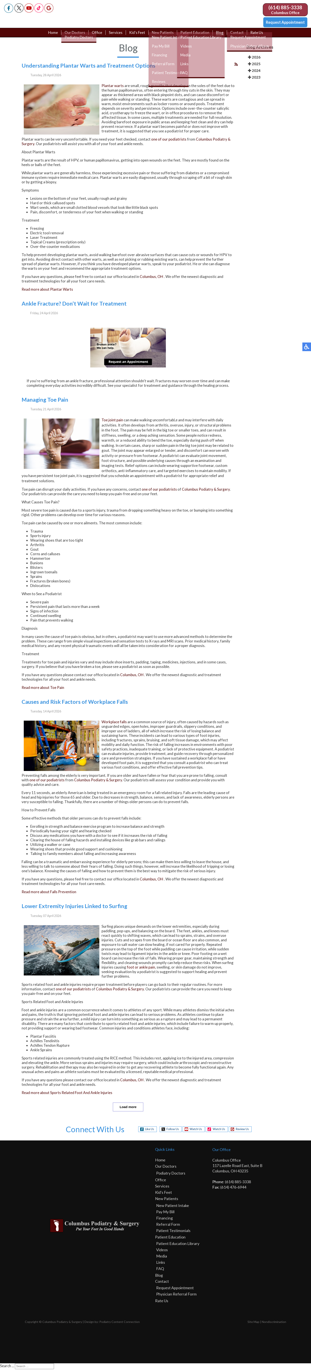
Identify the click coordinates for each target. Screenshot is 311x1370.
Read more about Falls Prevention (49, 893)
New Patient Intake (172, 1206)
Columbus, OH (151, 277)
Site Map (253, 1322)
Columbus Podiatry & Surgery (206, 490)
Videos (162, 1250)
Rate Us (260, 35)
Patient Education (196, 35)
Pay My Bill (165, 1212)
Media (161, 1256)
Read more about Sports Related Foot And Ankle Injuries (67, 1093)
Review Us (245, 1130)
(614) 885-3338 (285, 7)
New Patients (163, 35)
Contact (240, 35)
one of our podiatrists (168, 140)
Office (94, 35)
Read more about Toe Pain (43, 688)
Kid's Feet (136, 35)
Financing (164, 1218)
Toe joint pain (112, 421)
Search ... (7, 1366)
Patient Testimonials (173, 1231)
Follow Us (169, 1130)
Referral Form (168, 1225)
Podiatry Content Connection (119, 1322)
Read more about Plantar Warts (47, 290)
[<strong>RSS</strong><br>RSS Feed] (236, 65)
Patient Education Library (177, 1244)
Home (49, 35)
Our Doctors (72, 35)
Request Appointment (285, 22)
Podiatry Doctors (170, 1174)
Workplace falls (114, 723)
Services (114, 35)
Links (160, 1263)
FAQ (160, 1269)
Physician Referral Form (176, 1294)
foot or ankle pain (141, 968)
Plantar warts (113, 86)
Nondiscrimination (274, 1322)
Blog (222, 35)
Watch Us (194, 1130)
